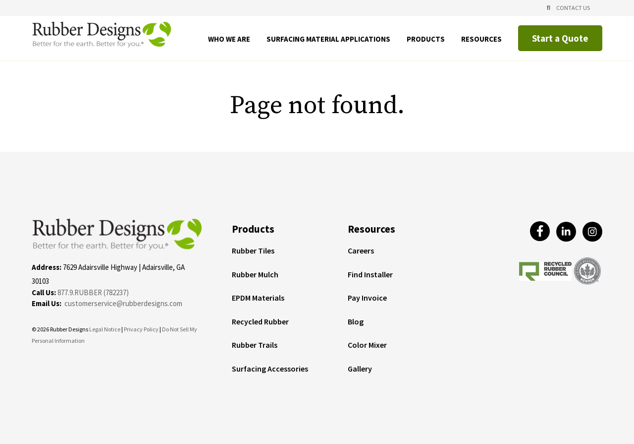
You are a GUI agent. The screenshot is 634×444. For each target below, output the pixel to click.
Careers (361, 251)
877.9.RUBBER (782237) (93, 292)
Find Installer (370, 274)
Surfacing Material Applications (328, 39)
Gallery (360, 369)
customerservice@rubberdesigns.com (123, 303)
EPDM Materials (258, 298)
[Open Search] (548, 8)
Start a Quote (560, 38)
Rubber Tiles (253, 251)
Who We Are (229, 39)
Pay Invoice (367, 298)
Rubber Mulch (255, 274)
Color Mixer (367, 345)
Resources (481, 39)
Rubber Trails (254, 345)
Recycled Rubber (260, 321)
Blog (356, 321)
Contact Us (573, 7)
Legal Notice (104, 329)
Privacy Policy (141, 329)
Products (426, 39)
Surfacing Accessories (270, 369)
